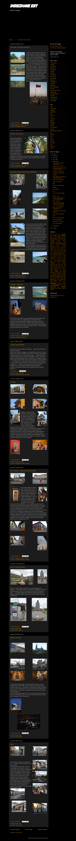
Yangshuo (59, 288)
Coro (61, 246)
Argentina (52, 62)
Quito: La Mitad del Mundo (17, 567)
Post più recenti (15, 829)
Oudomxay (64, 268)
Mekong (58, 262)
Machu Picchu (53, 261)
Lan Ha (61, 258)
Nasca (64, 265)
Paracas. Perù (58, 269)
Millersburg (52, 264)
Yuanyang (52, 289)
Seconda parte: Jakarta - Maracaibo (58, 47)
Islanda (51, 80)
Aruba (51, 64)
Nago (61, 265)
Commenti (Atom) (18, 832)
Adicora (51, 234)
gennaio (55, 225)
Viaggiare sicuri (53, 297)
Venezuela (26, 124)
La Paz (57, 258)
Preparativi (52, 275)
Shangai (61, 279)
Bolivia (51, 68)
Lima (54, 191)
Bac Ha (52, 236)
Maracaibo (17, 124)
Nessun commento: (15, 122)
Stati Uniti (52, 146)
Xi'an (56, 288)
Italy (61, 254)
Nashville (52, 266)
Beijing (58, 236)
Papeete (51, 269)
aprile (54, 157)
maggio (54, 155)
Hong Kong (60, 252)
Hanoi (64, 250)
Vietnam (52, 100)
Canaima (58, 240)
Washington (52, 288)
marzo (54, 159)
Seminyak (58, 279)
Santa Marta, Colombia (21, 166)
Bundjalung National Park (58, 239)
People (61, 271)
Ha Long (61, 250)
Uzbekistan (52, 97)
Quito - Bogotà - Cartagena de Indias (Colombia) (23, 470)
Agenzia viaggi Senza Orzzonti (56, 295)
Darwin (51, 247)
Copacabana (52, 246)
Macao (64, 260)
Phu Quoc (63, 272)
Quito (20, 628)
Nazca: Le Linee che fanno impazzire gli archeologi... (59, 203)
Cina (51, 73)
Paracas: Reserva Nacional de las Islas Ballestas (58, 198)
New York (64, 266)
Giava (62, 249)
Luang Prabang (59, 260)
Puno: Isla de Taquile (57, 223)
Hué (63, 252)
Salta (65, 276)
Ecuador (16, 628)
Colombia (17, 165)
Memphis (64, 262)
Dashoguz (55, 247)
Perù (51, 88)
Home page (28, 829)
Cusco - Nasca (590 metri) (58, 206)
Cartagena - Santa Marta (16, 284)
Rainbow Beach (53, 276)
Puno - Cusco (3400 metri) (58, 217)
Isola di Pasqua (56, 254)
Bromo (58, 238)
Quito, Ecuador (19, 630)
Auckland (59, 235)
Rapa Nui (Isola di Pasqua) (56, 130)
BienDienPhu (63, 236)
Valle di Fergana (63, 285)
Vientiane (58, 286)
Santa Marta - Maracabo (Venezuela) (19, 47)
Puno (62, 275)
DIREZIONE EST (23, 6)
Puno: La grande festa (57, 219)
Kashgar (55, 256)
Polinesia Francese (54, 90)
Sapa (55, 279)
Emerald (55, 249)
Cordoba (57, 246)
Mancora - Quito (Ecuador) (58, 185)
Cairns (64, 239)
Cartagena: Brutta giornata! (17, 344)
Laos (51, 83)
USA (51, 95)
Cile (51, 71)
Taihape (64, 280)
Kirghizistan (52, 81)
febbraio (55, 161)
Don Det (59, 247)
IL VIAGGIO (15, 39)
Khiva (64, 256)
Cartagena (17, 373)
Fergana (58, 249)
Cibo (56, 243)
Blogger (46, 838)
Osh (60, 268)
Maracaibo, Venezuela (20, 126)
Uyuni (51, 285)
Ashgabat (55, 235)
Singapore (52, 92)
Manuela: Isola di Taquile (58, 221)
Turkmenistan (53, 93)
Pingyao (54, 273)
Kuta (55, 258)
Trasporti (22, 124)
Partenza (64, 269)
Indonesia (52, 78)
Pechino (51, 271)
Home (51, 106)
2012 (53, 228)
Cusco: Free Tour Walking (58, 214)
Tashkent (52, 282)
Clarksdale (57, 245)
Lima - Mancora (56, 189)
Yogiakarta (64, 288)
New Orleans (59, 266)
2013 (53, 154)
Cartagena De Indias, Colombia (22, 374)
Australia (52, 66)
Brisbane (55, 238)
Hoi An (56, 252)
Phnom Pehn (58, 272)
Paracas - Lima (56, 196)
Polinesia (52, 129)
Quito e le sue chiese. (15, 637)
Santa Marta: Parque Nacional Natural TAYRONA (23, 172)
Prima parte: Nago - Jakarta (56, 46)
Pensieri (21, 165)
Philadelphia (52, 272)
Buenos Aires (63, 238)
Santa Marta (26, 165)
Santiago (52, 279)
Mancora (54, 187)
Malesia (52, 85)
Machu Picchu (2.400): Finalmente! (57, 208)
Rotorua (61, 276)
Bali (55, 236)
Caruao (56, 242)
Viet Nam (52, 115)
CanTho (64, 240)
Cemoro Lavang (62, 242)
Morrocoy (61, 264)
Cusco (54, 215)
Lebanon (51, 260)
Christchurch (52, 243)
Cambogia (52, 69)
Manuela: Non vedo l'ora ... (17, 134)
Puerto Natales (58, 275)
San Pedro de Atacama (55, 277)
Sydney (60, 280)
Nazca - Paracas (56, 201)
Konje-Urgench (59, 257)
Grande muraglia (57, 250)
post (58, 56)
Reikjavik (58, 276)
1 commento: (14, 371)
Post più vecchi (42, 829)
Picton (51, 273)
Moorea (56, 264)
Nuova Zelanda (53, 87)
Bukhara (51, 239)
